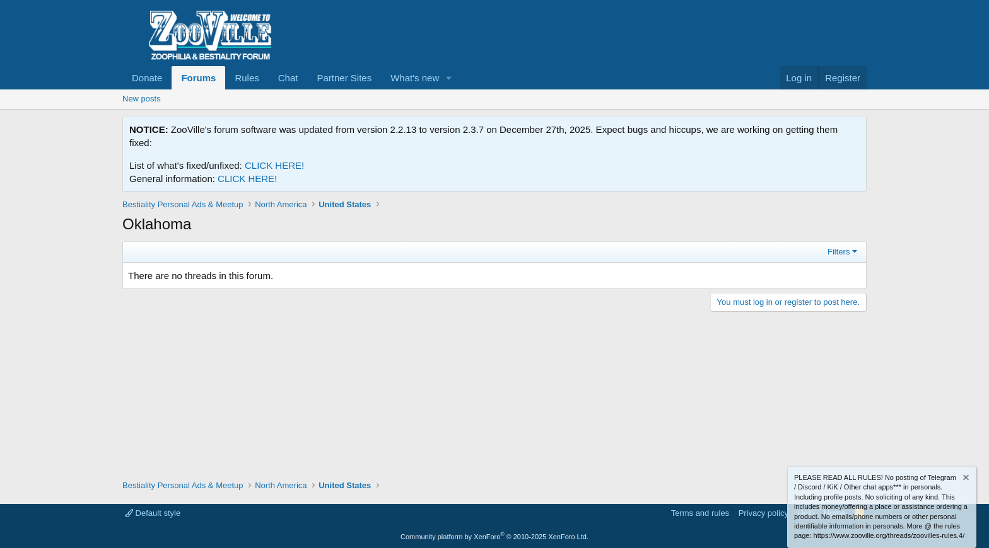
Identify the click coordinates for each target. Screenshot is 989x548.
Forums (198, 77)
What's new (414, 77)
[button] (449, 77)
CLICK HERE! (274, 165)
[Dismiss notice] (965, 479)
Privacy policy (763, 513)
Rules (247, 77)
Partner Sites (344, 77)
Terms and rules (700, 513)
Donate (147, 77)
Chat (288, 77)
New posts (141, 98)
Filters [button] (839, 251)
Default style (152, 513)
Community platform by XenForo (494, 536)
